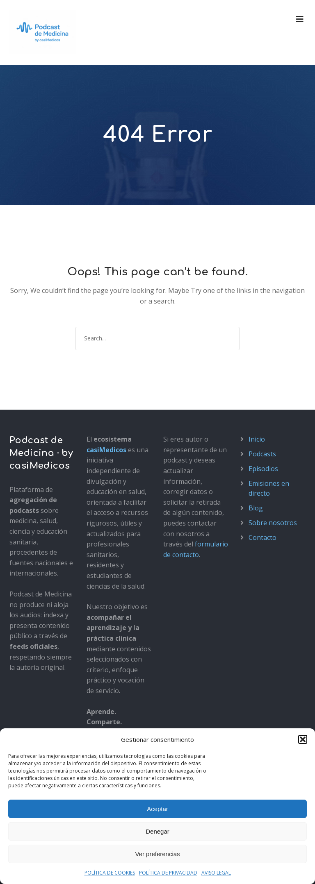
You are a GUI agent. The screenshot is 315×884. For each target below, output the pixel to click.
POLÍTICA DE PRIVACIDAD (168, 872)
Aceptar (157, 808)
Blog (256, 507)
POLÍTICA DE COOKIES (109, 872)
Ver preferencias (157, 853)
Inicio (257, 439)
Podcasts (262, 453)
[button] (303, 739)
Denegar (157, 831)
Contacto (262, 537)
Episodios (263, 468)
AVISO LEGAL (216, 872)
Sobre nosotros (273, 522)
